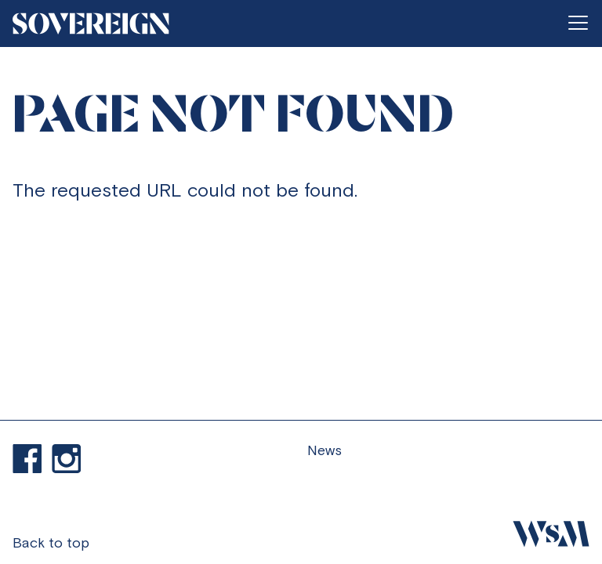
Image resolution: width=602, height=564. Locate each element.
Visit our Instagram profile (67, 459)
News (324, 450)
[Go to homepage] (91, 23)
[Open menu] (577, 23)
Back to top (51, 542)
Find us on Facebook (27, 459)
